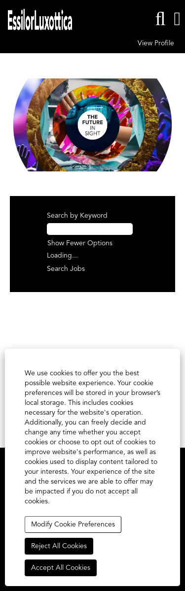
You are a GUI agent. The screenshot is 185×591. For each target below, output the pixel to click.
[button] (177, 19)
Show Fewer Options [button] (79, 243)
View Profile (156, 43)
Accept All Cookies (60, 567)
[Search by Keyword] (90, 229)
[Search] (160, 19)
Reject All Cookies (59, 546)
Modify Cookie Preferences (73, 524)
